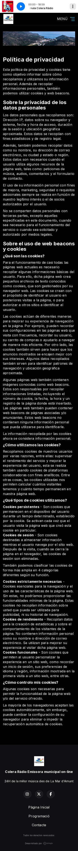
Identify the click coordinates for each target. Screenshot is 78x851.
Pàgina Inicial (39, 807)
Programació (39, 816)
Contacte (39, 825)
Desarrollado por (39, 843)
